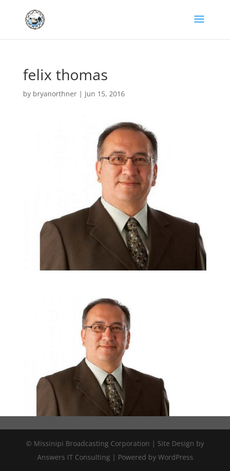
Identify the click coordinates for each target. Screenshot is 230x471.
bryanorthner (55, 93)
